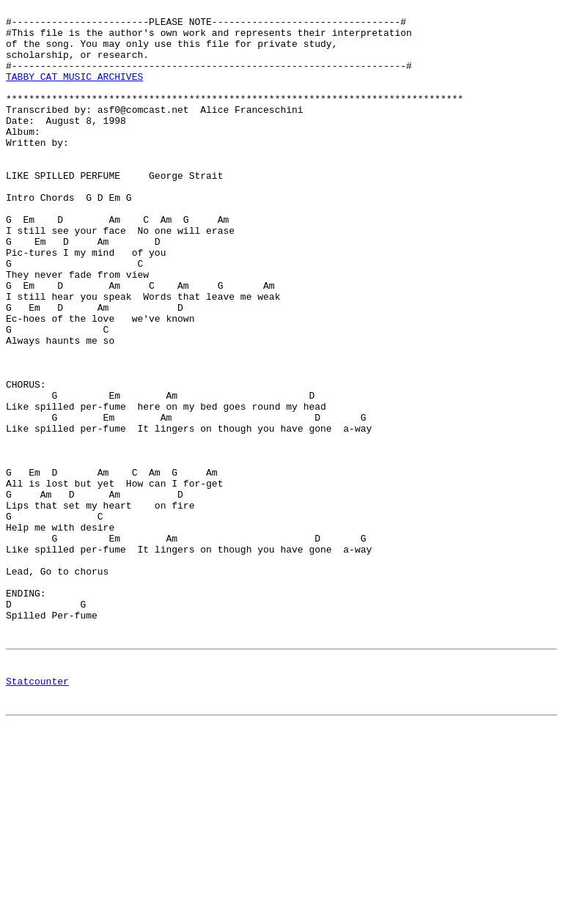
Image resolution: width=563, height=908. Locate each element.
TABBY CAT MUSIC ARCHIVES (74, 91)
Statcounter (37, 815)
